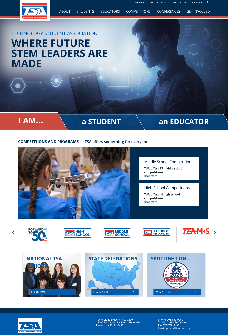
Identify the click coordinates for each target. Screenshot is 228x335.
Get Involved (198, 11)
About (64, 11)
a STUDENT (101, 121)
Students (85, 11)
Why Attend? (176, 292)
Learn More (52, 292)
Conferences (168, 11)
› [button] (214, 231)
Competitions (138, 11)
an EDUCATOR (184, 121)
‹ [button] (13, 231)
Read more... (151, 176)
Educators (110, 11)
